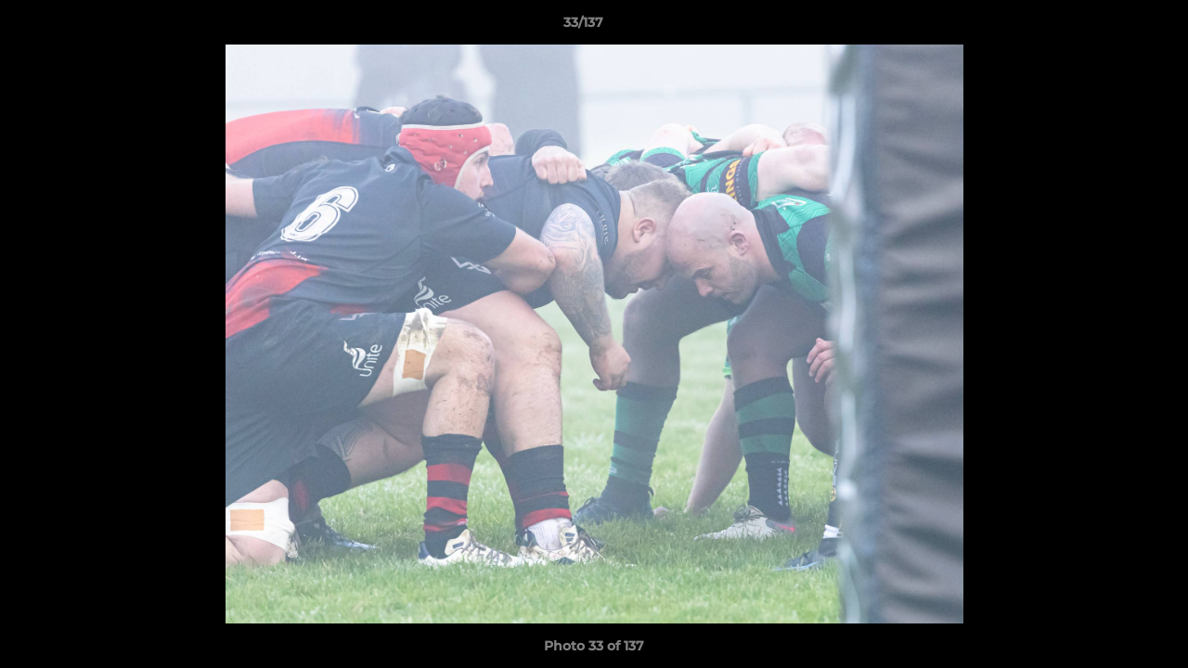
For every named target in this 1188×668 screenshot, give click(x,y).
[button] (1110, 27)
